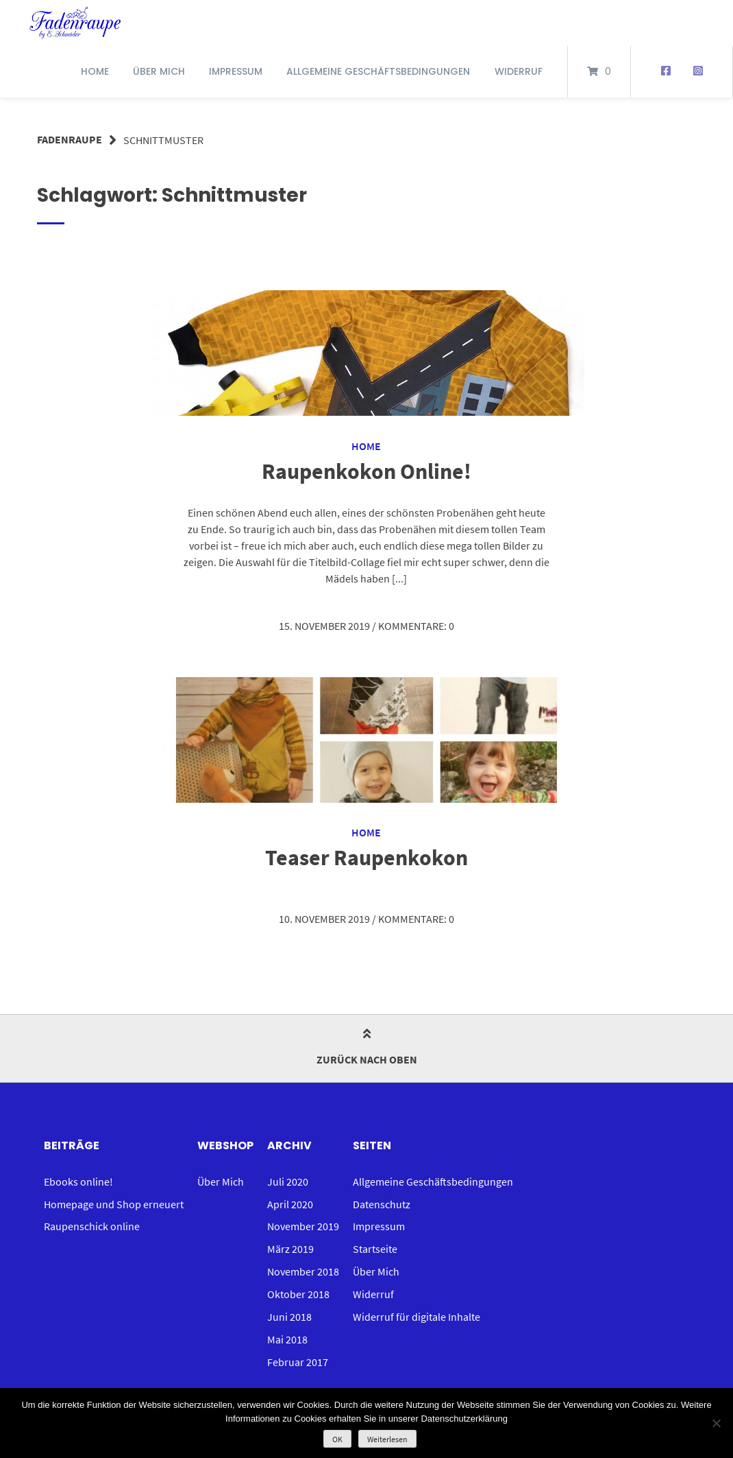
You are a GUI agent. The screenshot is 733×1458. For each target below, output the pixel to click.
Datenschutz (381, 1201)
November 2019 (303, 1223)
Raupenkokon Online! (366, 470)
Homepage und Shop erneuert (114, 1201)
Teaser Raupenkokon (366, 856)
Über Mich (159, 71)
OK (337, 1439)
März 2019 (290, 1245)
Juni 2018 (289, 1311)
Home (95, 71)
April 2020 (290, 1201)
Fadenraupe (69, 140)
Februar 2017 (297, 1355)
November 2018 (303, 1267)
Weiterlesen (387, 1439)
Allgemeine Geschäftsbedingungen (378, 71)
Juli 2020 (287, 1179)
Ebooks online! (78, 1179)
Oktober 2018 (298, 1289)
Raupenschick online (92, 1223)
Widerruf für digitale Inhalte (416, 1311)
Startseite (375, 1245)
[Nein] (716, 1423)
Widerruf (519, 71)
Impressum (235, 71)
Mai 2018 (287, 1333)
